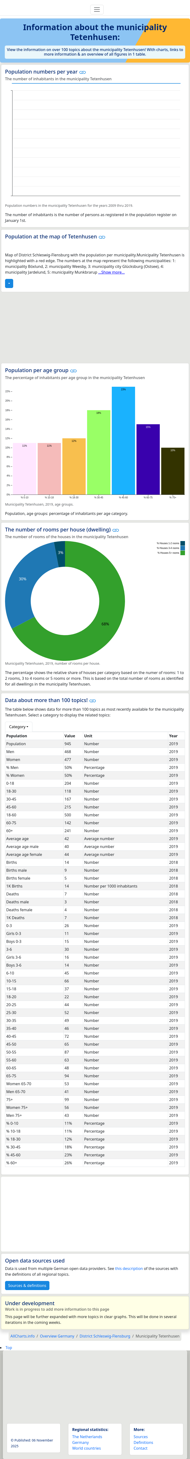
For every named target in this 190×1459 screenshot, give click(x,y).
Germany (80, 1442)
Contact (141, 1448)
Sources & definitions (27, 1285)
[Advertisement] (95, 327)
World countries (86, 1448)
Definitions (143, 1442)
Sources (141, 1436)
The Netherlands (87, 1436)
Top (9, 1347)
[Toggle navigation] (97, 9)
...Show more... (111, 272)
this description (129, 1268)
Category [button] (17, 726)
